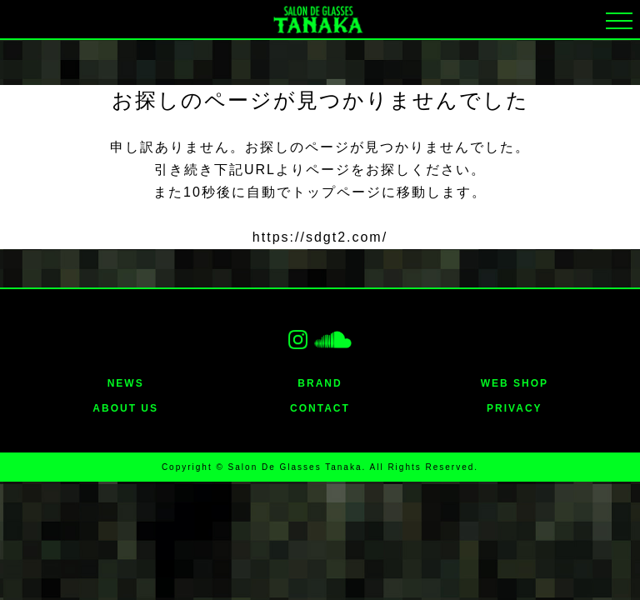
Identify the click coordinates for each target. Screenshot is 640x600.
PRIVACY (514, 408)
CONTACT (320, 408)
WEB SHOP (514, 383)
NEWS (126, 383)
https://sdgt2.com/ (320, 237)
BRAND (320, 383)
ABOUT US (125, 408)
